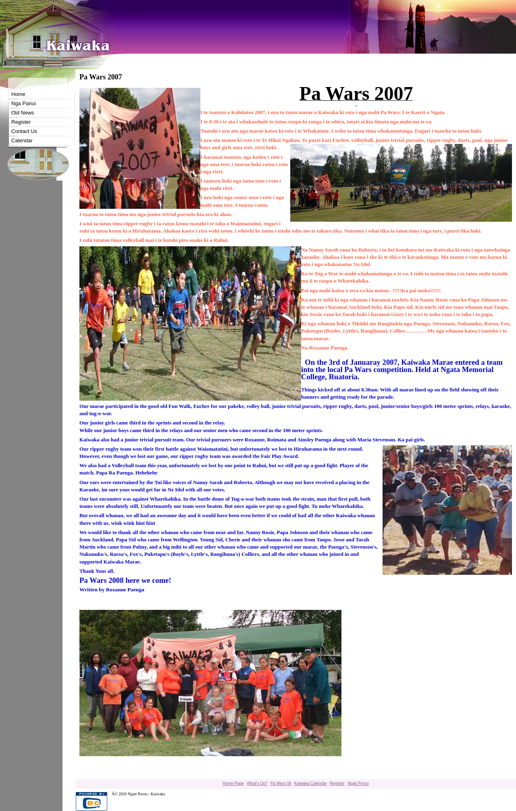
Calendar (22, 140)
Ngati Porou (358, 783)
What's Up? (257, 783)
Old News (22, 113)
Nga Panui (23, 103)
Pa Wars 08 (280, 783)
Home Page (233, 783)
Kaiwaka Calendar (310, 783)
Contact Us (24, 131)
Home (18, 94)
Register (21, 122)
